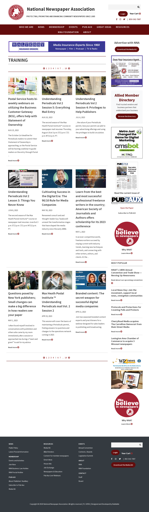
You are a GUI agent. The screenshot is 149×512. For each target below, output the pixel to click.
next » (69, 68)
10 (66, 68)
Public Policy (13, 448)
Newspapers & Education (53, 471)
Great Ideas (104, 26)
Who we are (26, 26)
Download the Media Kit (127, 49)
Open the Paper (127, 208)
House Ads (48, 464)
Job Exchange (49, 468)
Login (123, 14)
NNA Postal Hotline (16, 472)
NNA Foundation (68, 32)
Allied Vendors (49, 452)
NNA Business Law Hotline (18, 468)
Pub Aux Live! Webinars (52, 475)
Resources (122, 26)
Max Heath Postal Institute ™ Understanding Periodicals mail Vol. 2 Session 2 (56, 301)
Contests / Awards (85, 452)
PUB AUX (87, 26)
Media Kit (12, 489)
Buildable (115, 504)
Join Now (12, 464)
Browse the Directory (127, 116)
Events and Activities (16, 460)
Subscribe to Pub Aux (16, 485)
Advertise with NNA (126, 43)
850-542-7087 (130, 459)
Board (81, 481)
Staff (80, 477)
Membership (56, 26)
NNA (80, 464)
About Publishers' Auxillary (18, 481)
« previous (44, 68)
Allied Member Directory (127, 97)
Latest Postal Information (19, 452)
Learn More (127, 253)
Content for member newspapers (56, 456)
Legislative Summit (86, 456)
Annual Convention (86, 448)
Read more (13, 160)
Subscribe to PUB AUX (127, 213)
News (41, 26)
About (87, 32)
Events (73, 26)
